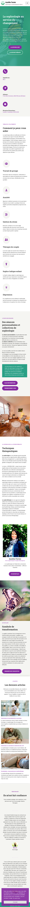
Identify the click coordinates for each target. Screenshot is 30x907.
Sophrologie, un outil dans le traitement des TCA (12, 745)
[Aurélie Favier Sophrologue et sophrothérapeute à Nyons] (12, 3)
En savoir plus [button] (16, 898)
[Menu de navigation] (27, 3)
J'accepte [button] (15, 902)
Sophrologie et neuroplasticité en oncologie (11, 718)
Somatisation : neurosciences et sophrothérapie (12, 771)
